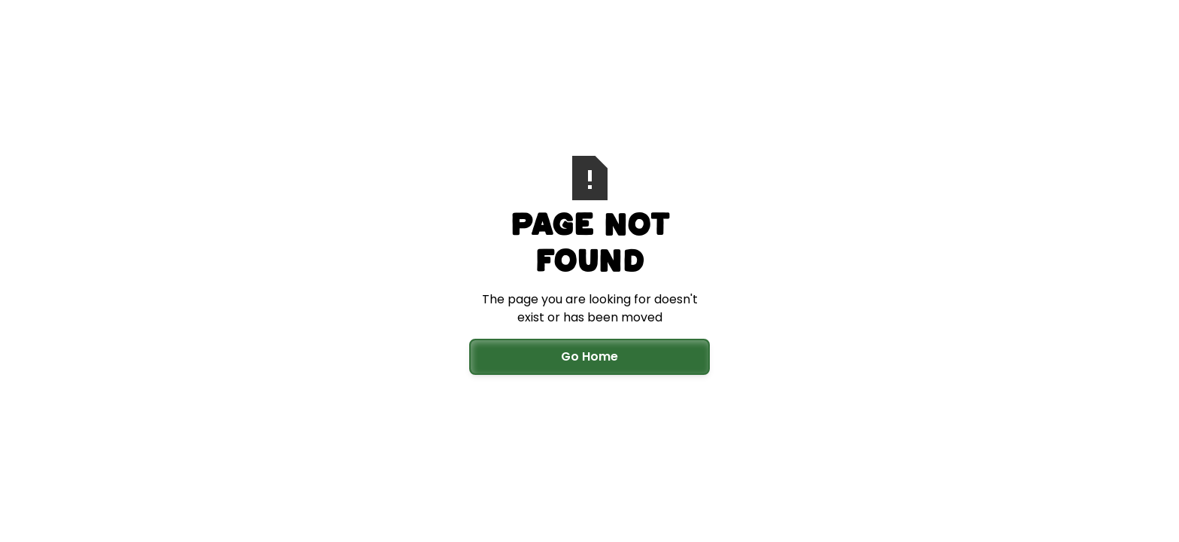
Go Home (589, 356)
